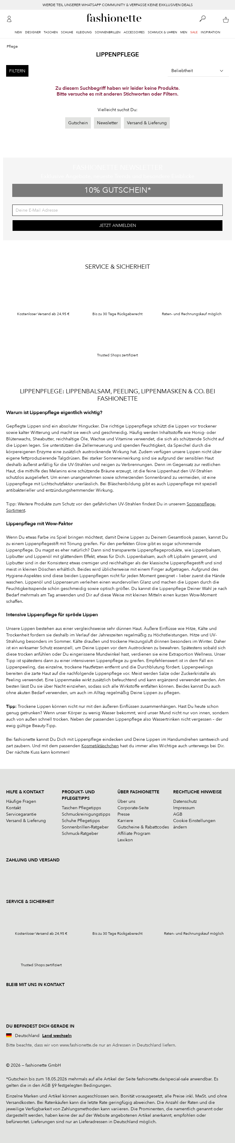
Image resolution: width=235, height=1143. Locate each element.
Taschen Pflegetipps (81, 808)
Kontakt (13, 808)
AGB (177, 814)
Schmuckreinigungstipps (86, 814)
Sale (194, 32)
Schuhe (67, 32)
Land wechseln (57, 1036)
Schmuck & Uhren (162, 32)
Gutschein (78, 123)
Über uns (126, 801)
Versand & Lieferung (147, 123)
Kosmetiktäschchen (100, 746)
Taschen (51, 32)
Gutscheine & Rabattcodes (143, 827)
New (18, 32)
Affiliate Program (134, 833)
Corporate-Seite (133, 808)
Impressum (184, 808)
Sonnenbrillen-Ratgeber (85, 827)
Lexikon (125, 840)
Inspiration (210, 32)
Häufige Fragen (21, 801)
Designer (33, 32)
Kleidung (84, 32)
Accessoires (134, 32)
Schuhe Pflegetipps (81, 821)
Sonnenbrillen (108, 32)
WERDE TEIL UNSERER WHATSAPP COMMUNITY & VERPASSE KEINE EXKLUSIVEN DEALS (118, 4)
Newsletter (107, 123)
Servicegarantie (21, 814)
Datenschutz (185, 801)
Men (183, 32)
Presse (124, 814)
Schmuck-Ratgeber (80, 833)
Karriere (125, 821)
